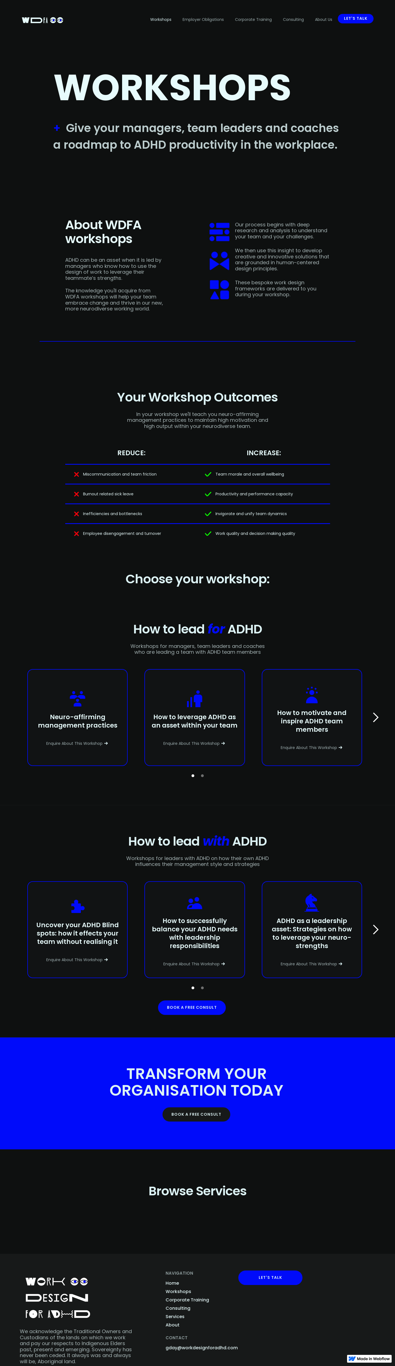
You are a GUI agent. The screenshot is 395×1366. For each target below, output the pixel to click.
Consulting (293, 19)
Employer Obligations (203, 19)
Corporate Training (253, 19)
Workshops (160, 19)
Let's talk (355, 18)
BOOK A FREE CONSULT (196, 1114)
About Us (323, 19)
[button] (375, 717)
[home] (42, 17)
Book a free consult (192, 1007)
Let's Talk (270, 1277)
